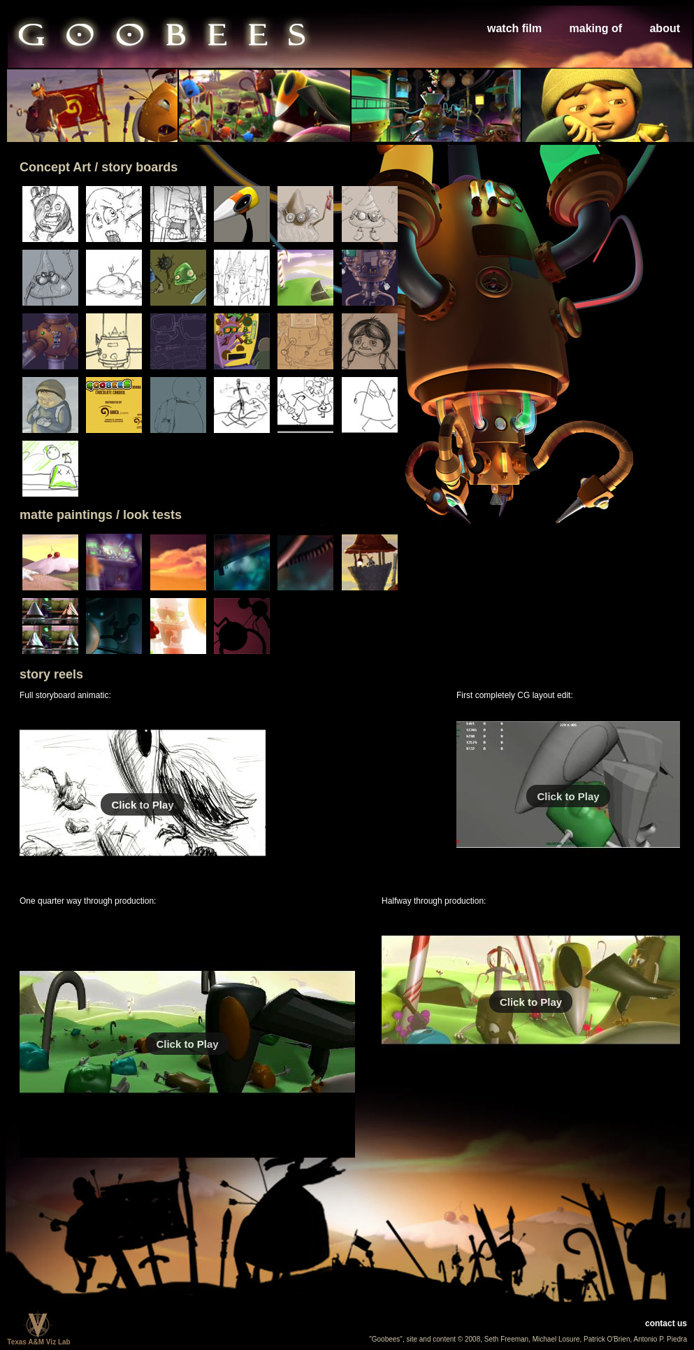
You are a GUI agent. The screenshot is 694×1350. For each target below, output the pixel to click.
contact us (666, 1323)
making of (596, 28)
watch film (514, 28)
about (664, 28)
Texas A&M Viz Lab (39, 1339)
